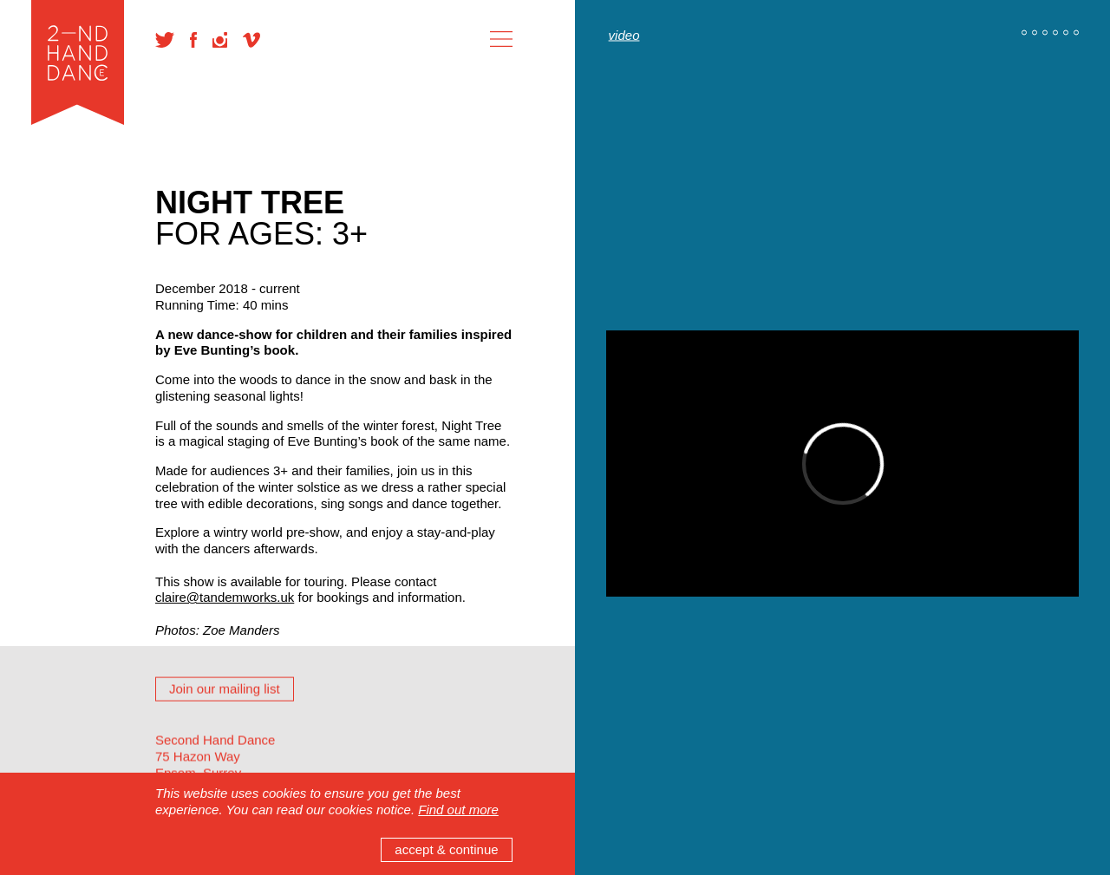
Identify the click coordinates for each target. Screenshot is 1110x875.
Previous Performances (223, 730)
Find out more (458, 809)
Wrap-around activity (215, 698)
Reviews (180, 762)
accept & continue (446, 849)
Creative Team (197, 666)
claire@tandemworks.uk (224, 597)
